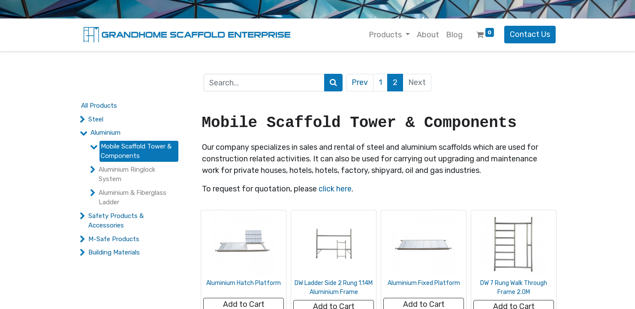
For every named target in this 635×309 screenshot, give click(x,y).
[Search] (333, 82)
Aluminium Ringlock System (127, 174)
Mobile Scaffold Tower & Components (136, 151)
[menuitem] (427, 35)
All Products (99, 105)
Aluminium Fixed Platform (424, 283)
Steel (95, 119)
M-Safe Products (113, 239)
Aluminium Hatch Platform (243, 283)
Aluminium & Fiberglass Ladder (132, 197)
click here (335, 189)
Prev (360, 82)
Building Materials (114, 252)
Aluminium (105, 132)
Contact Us (530, 34)
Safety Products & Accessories (116, 221)
